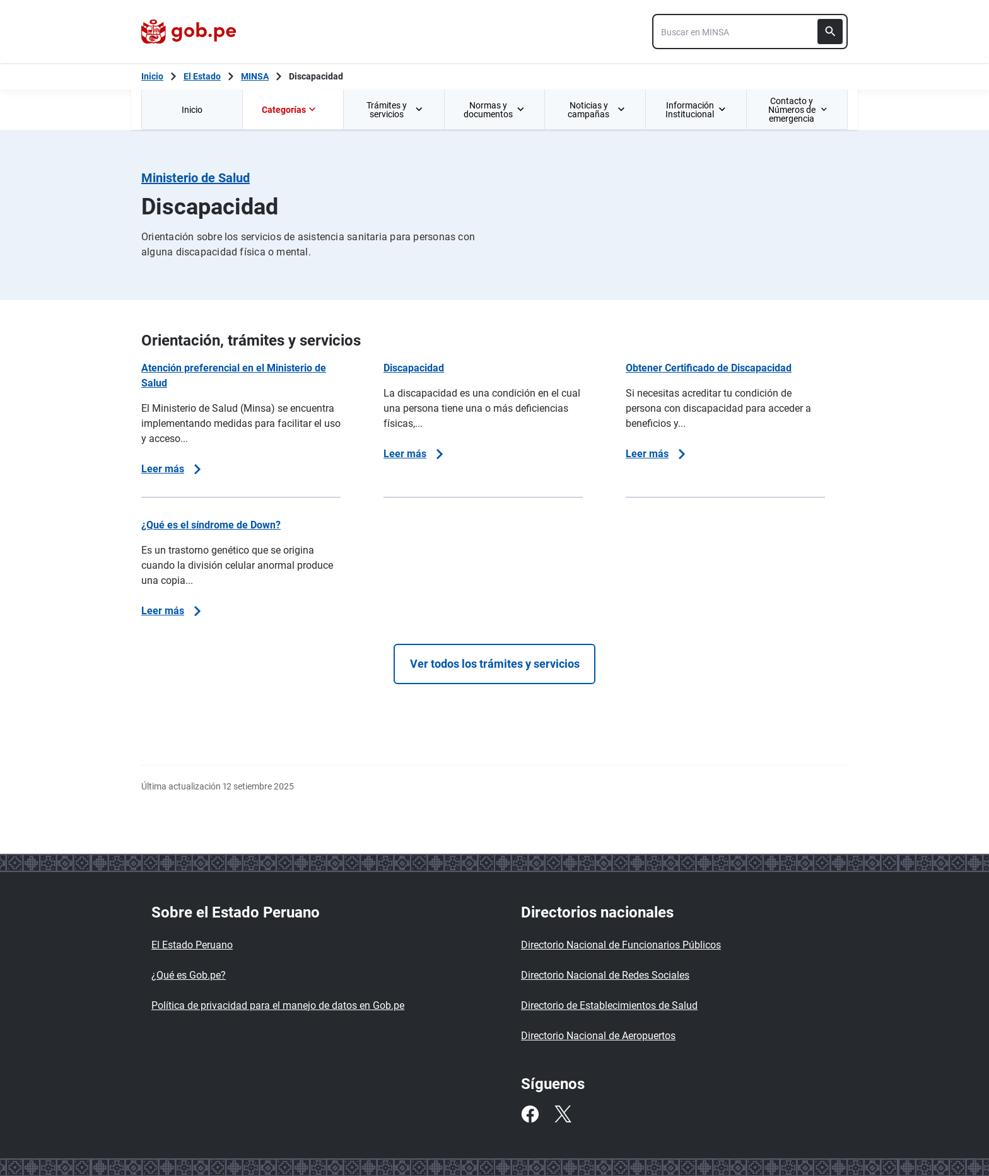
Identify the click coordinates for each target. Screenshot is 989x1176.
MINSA (255, 76)
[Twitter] (562, 1114)
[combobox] (750, 31)
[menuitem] (191, 109)
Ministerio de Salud (195, 177)
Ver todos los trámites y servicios (495, 663)
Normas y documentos (494, 109)
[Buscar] (830, 31)
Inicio (192, 110)
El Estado (202, 76)
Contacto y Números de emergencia (797, 110)
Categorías (290, 110)
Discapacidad (316, 76)
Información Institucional (695, 109)
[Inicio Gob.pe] (152, 76)
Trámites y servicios (395, 109)
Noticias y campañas (596, 109)
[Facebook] (530, 1114)
